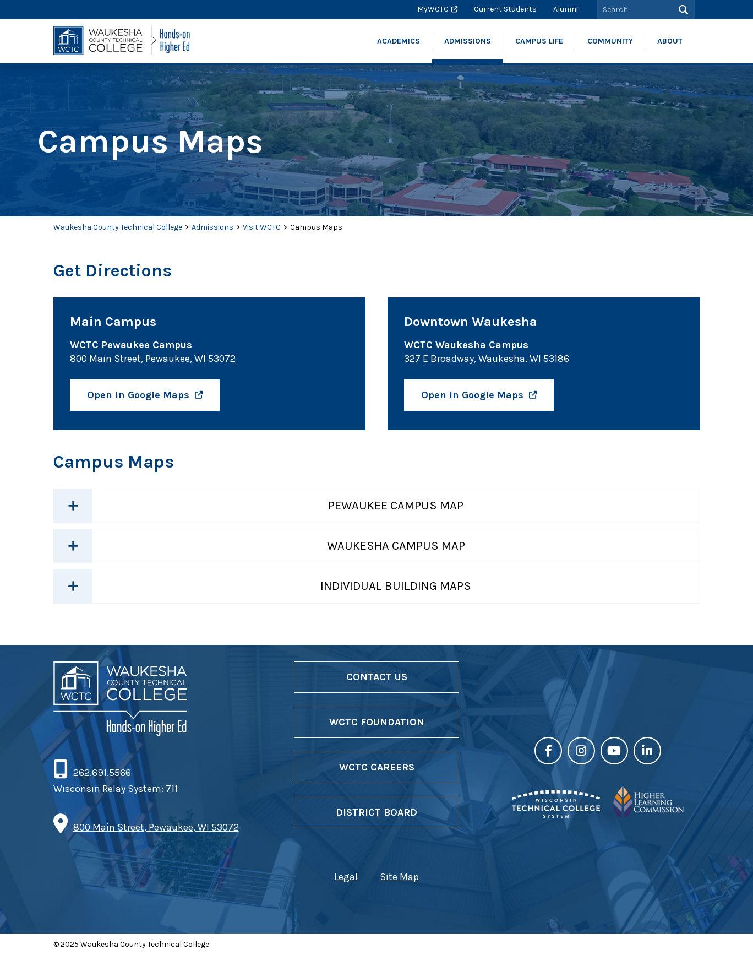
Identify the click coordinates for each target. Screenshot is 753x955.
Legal (346, 877)
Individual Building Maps (395, 586)
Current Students (505, 9)
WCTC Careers (376, 767)
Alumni (565, 9)
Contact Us (376, 677)
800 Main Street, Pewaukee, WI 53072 (156, 827)
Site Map (399, 877)
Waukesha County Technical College (117, 227)
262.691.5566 (102, 773)
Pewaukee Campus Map (395, 505)
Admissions (212, 227)
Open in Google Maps (138, 395)
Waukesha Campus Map (396, 546)
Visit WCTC (262, 227)
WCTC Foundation (376, 722)
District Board (376, 812)
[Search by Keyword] (633, 9)
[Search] (682, 9)
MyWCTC (433, 9)
